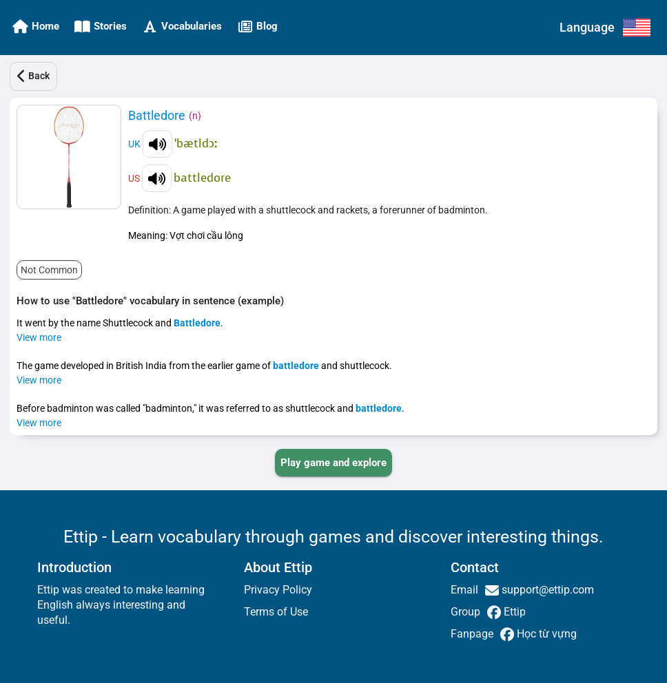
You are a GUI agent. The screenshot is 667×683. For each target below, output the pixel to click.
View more (39, 337)
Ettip (513, 611)
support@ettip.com (546, 589)
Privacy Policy (278, 589)
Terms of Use (276, 611)
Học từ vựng (545, 633)
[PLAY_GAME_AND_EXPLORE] (333, 462)
